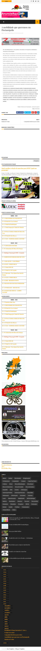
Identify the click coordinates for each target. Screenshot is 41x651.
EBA (11, 490)
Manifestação (12, 498)
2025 (4, 570)
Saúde (10, 507)
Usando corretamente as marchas (17, 551)
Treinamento (25, 507)
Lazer (4, 498)
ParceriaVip (35, 501)
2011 (4, 601)
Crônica (5, 484)
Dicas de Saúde (19, 487)
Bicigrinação (26, 478)
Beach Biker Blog (6, 468)
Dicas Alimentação (20, 484)
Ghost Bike (30, 492)
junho (6, 619)
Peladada (13, 504)
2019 (4, 583)
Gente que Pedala (7, 492)
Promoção (34, 504)
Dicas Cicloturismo (7, 487)
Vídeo (14, 510)
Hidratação (6, 495)
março (7, 626)
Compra (23, 481)
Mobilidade (21, 498)
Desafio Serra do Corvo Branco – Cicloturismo (21, 538)
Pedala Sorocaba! (9, 632)
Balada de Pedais (9, 639)
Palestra (20, 501)
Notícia (5, 501)
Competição (15, 481)
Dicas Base (30, 484)
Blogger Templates (20, 649)
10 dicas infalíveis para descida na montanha (20, 558)
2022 (4, 576)
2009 (5, 643)
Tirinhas (17, 507)
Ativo (3, 467)
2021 (4, 579)
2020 (4, 581)
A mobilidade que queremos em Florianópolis (16, 637)
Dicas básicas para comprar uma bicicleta (19, 545)
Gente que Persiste (20, 492)
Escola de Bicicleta (7, 465)
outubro (7, 610)
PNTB (27, 504)
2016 (4, 590)
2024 (4, 572)
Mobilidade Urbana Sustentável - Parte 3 (15, 630)
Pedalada (5, 504)
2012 (4, 599)
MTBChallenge (31, 498)
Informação (14, 495)
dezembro (8, 606)
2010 (4, 604)
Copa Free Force (32, 481)
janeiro (7, 628)
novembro (8, 608)
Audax (10, 478)
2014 (4, 594)
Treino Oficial (6, 510)
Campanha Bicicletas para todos (13, 635)
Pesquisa (20, 504)
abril (6, 624)
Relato (4, 507)
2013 (4, 597)
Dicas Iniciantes (30, 487)
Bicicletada (18, 478)
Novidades (12, 501)
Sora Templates (10, 649)
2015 (4, 592)
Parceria (27, 501)
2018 (4, 585)
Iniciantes (22, 495)
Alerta (4, 478)
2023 (4, 574)
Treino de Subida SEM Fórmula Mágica (19, 524)
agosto (7, 615)
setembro (7, 612)
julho (6, 617)
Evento (16, 490)
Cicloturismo (6, 481)
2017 (4, 588)
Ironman (30, 495)
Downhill (5, 490)
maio (6, 621)
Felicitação (24, 490)
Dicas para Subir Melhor (15, 531)
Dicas (10, 484)
